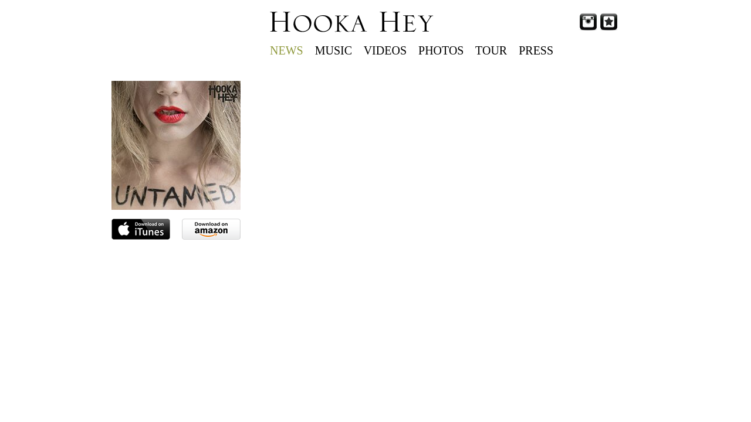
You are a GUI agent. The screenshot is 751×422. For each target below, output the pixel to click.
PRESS (536, 50)
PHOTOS (441, 50)
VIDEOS (385, 50)
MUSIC (333, 50)
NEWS (286, 50)
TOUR (491, 50)
